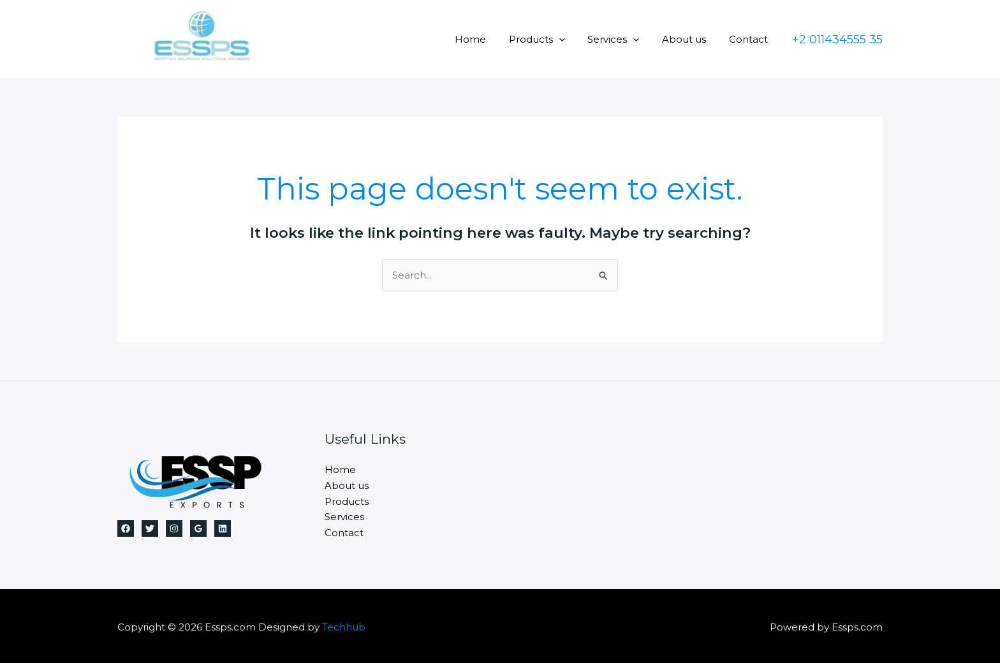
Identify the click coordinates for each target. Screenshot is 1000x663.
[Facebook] (125, 528)
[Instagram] (174, 528)
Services (623, 39)
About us (690, 39)
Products (550, 39)
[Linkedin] (222, 528)
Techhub (343, 624)
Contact (750, 39)
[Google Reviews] (198, 528)
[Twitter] (150, 528)
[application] (572, 39)
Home (487, 39)
